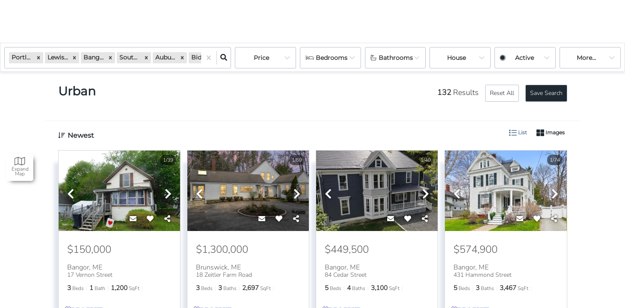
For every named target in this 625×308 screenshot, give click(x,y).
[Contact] (133, 219)
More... (586, 58)
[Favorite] (150, 219)
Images (550, 133)
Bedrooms (331, 58)
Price (261, 58)
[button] (38, 57)
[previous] (71, 194)
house (456, 58)
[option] (119, 191)
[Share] (167, 219)
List (518, 133)
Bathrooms (396, 58)
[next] (168, 194)
